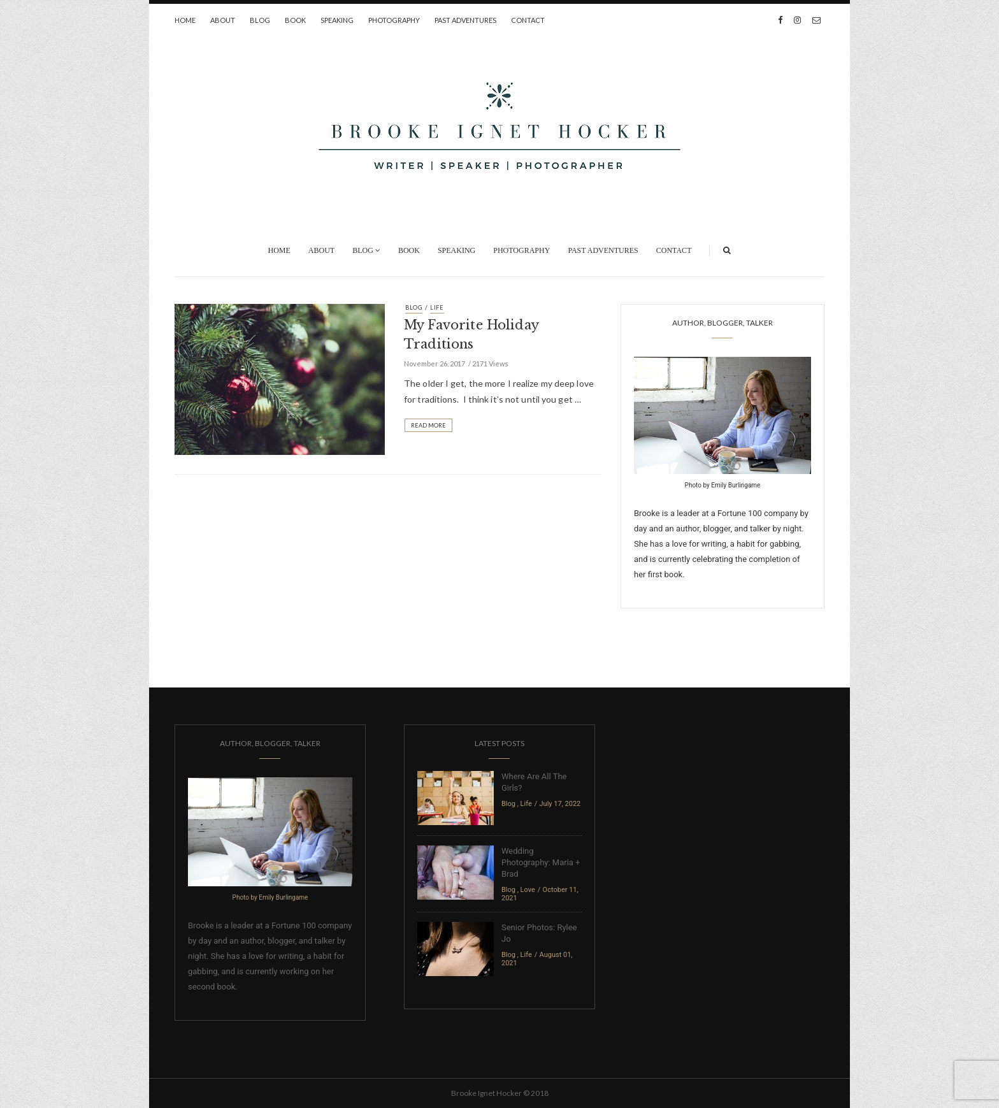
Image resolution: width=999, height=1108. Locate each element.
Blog (260, 20)
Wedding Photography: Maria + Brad (540, 862)
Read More (428, 425)
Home (185, 20)
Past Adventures (465, 20)
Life (437, 307)
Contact (528, 20)
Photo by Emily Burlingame (723, 485)
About (222, 20)
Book (295, 20)
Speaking (337, 20)
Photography (394, 20)
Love (528, 890)
